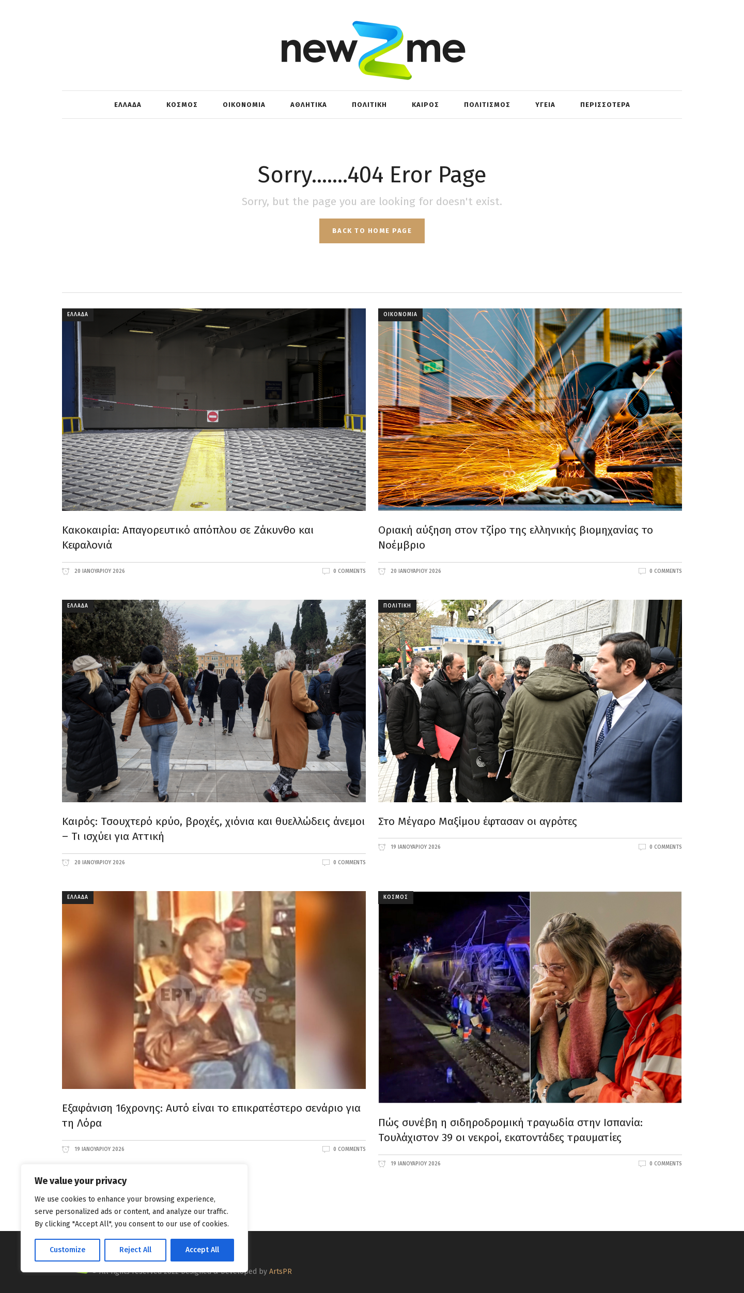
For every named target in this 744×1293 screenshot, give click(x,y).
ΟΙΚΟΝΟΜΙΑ (400, 314)
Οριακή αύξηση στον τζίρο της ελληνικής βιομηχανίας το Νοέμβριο (515, 537)
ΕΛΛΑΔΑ (77, 314)
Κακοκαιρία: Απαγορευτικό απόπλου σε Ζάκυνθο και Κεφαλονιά (188, 537)
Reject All (135, 1249)
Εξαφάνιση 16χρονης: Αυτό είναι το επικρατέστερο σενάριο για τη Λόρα (211, 1115)
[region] (134, 1218)
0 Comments (349, 571)
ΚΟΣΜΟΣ (395, 897)
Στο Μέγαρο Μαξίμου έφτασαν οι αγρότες (477, 821)
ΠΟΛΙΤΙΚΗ (397, 606)
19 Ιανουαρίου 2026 (415, 847)
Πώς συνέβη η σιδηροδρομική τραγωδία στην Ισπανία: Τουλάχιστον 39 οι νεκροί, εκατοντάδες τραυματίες (510, 1130)
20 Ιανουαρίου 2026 (99, 571)
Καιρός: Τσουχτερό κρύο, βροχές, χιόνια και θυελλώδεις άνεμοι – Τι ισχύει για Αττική (213, 829)
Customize (67, 1249)
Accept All (202, 1249)
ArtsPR (280, 1271)
